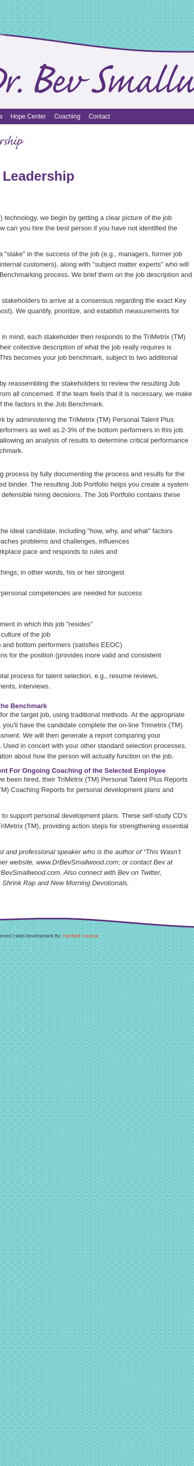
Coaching (67, 116)
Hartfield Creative (81, 936)
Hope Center (28, 116)
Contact (99, 116)
